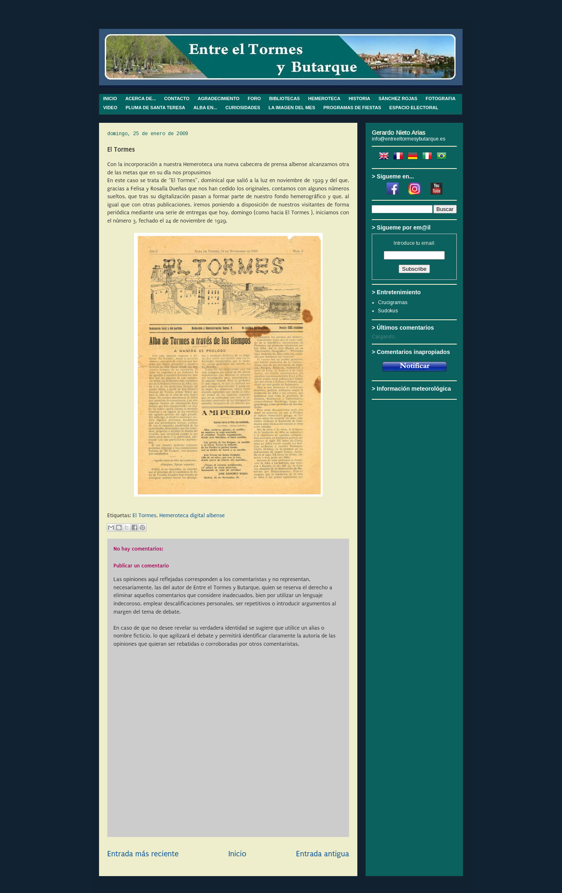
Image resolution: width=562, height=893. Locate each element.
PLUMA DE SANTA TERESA (155, 107)
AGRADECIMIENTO (218, 98)
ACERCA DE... (140, 98)
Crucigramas (392, 302)
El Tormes (144, 515)
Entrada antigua (322, 853)
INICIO (110, 98)
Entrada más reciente (143, 853)
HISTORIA (359, 98)
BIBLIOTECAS (284, 98)
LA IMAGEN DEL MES (292, 107)
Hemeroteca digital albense (191, 515)
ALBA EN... (205, 107)
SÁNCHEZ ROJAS (397, 98)
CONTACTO (176, 98)
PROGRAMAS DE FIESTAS (352, 107)
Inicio (237, 853)
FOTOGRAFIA (440, 98)
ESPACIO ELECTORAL (414, 107)
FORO (254, 98)
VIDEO (110, 107)
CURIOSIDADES (242, 107)
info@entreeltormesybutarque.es (408, 139)
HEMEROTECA (324, 98)
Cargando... (385, 337)
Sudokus (388, 311)
